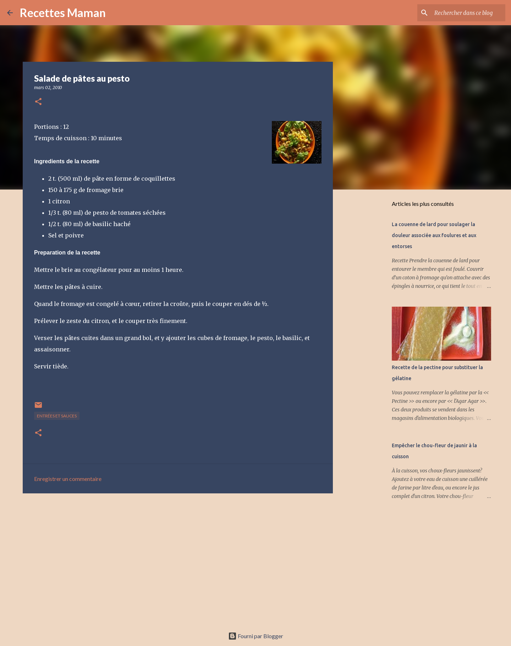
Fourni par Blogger (255, 636)
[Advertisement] (178, 553)
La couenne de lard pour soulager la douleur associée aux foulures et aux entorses (434, 235)
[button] (38, 102)
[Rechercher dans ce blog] (468, 12)
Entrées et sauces (57, 415)
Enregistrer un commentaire (67, 478)
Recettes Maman (63, 13)
